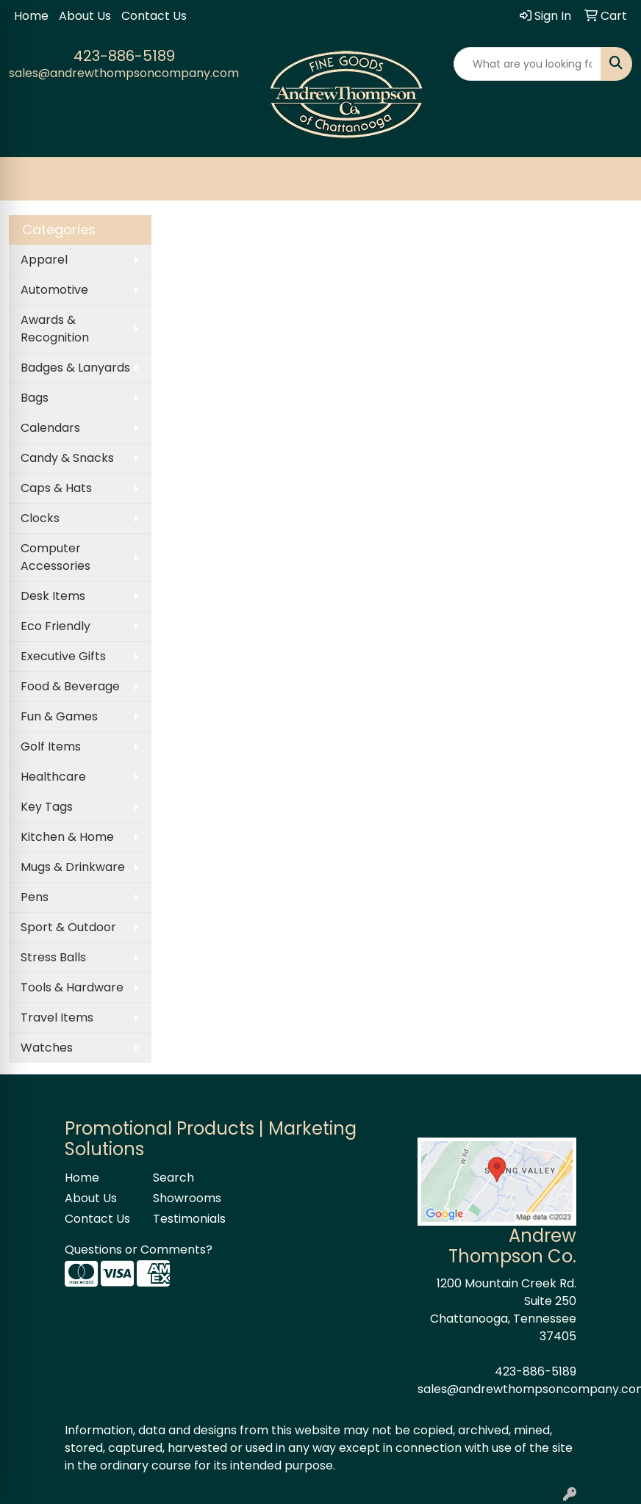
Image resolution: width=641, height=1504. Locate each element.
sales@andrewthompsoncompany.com (124, 73)
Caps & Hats (56, 488)
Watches (47, 1047)
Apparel (44, 259)
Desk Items (53, 596)
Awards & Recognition (55, 328)
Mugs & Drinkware (73, 866)
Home (31, 15)
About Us (85, 15)
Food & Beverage (70, 686)
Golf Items (51, 746)
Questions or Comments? (138, 1249)
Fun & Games (59, 716)
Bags (35, 397)
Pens (35, 897)
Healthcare (53, 776)
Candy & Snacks (67, 457)
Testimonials (188, 1218)
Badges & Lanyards (75, 367)
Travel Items (57, 1017)
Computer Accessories (55, 557)
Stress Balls (53, 957)
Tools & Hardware (72, 987)
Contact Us (154, 15)
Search (173, 1177)
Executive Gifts (63, 656)
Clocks (40, 518)
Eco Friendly (55, 626)
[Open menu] (611, 179)
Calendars (50, 427)
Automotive (54, 289)
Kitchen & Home (67, 836)
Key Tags (47, 806)
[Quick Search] (528, 64)
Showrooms (187, 1198)
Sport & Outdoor (68, 927)
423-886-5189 (124, 56)
